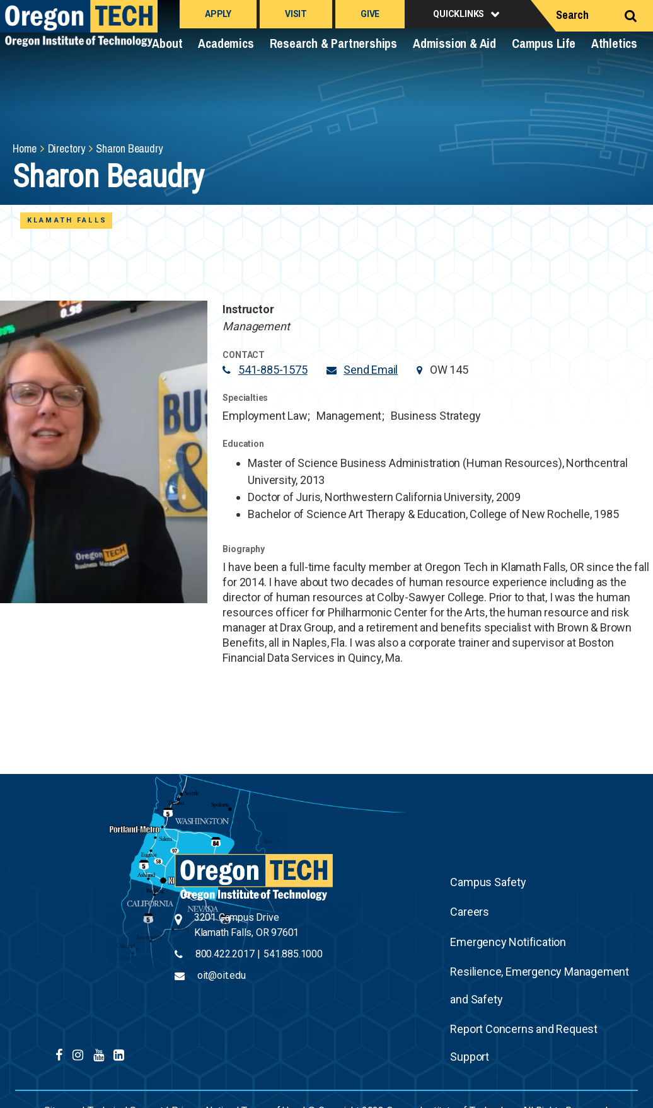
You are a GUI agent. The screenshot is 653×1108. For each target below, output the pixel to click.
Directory (66, 148)
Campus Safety (488, 882)
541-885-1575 (273, 369)
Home (25, 148)
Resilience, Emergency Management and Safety (539, 985)
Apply (218, 14)
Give (370, 14)
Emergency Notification (508, 942)
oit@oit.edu (221, 975)
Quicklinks (458, 14)
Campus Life (543, 43)
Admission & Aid (454, 43)
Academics (225, 43)
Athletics (614, 43)
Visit (296, 14)
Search (572, 15)
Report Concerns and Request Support (524, 1042)
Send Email (371, 369)
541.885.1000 (293, 954)
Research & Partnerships (333, 43)
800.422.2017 (225, 954)
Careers (469, 911)
